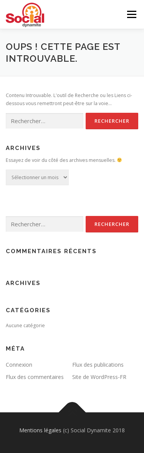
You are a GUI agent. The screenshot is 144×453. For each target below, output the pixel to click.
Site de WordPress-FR (99, 377)
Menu (131, 14)
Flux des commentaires (35, 377)
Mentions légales (40, 430)
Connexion (19, 364)
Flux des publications (98, 364)
